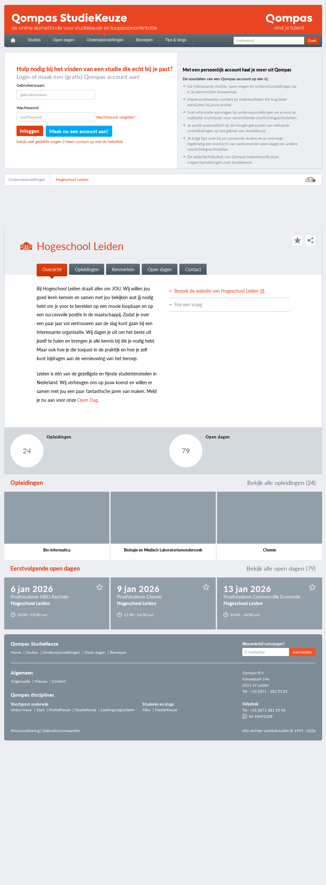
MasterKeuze (166, 709)
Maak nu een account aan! (78, 131)
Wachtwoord (28, 107)
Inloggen (29, 131)
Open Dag (87, 400)
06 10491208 (257, 716)
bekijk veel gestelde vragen (39, 141)
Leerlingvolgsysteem (118, 709)
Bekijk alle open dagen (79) (281, 568)
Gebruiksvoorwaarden (61, 730)
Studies (34, 40)
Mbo (146, 709)
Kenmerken (123, 269)
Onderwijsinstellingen (105, 40)
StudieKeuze (85, 709)
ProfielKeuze (59, 709)
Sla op (99, 587)
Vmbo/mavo (21, 709)
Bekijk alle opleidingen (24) (281, 482)
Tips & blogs (176, 40)
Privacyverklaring (25, 730)
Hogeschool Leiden (72, 179)
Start (40, 709)
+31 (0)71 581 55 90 (267, 710)
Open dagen (64, 40)
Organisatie (20, 681)
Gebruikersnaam (30, 85)
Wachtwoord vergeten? (115, 117)
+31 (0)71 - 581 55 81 (269, 691)
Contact (193, 269)
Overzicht (52, 269)
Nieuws (41, 681)
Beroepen (144, 40)
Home (16, 652)
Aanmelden (302, 652)
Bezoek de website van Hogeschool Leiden (219, 291)
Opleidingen (87, 269)
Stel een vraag (188, 304)
